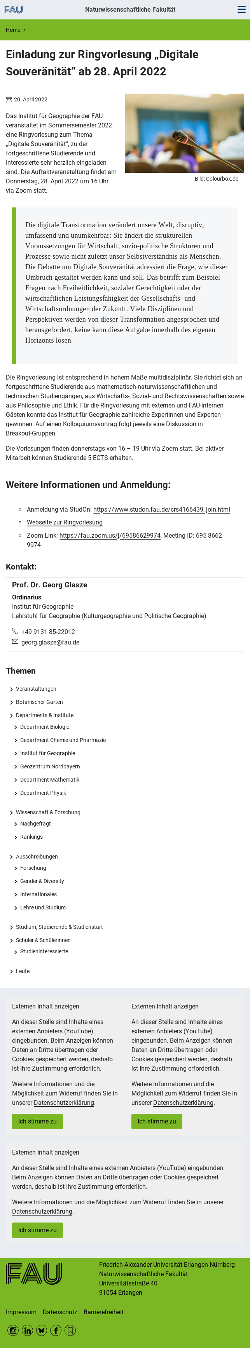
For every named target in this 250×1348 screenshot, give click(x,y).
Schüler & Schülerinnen (43, 940)
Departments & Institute (44, 715)
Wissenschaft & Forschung (48, 812)
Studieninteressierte (44, 951)
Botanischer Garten (39, 702)
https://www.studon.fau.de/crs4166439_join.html (161, 509)
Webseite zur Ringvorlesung (65, 522)
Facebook (55, 1330)
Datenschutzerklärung (64, 1102)
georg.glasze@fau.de (50, 642)
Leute (23, 971)
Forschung (33, 868)
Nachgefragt (35, 823)
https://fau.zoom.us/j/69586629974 (110, 535)
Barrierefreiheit (104, 1312)
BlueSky (41, 1330)
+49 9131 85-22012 (48, 632)
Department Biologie (44, 727)
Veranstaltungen (36, 689)
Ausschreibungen (37, 856)
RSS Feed (70, 1330)
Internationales (38, 894)
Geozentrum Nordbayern (50, 766)
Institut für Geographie (47, 753)
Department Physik (43, 793)
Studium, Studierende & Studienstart (59, 927)
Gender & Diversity (42, 881)
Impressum (21, 1312)
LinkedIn (27, 1330)
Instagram (13, 1330)
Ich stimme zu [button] (37, 1121)
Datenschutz (60, 1312)
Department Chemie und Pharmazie (63, 740)
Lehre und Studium (43, 907)
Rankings (31, 837)
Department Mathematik (49, 780)
